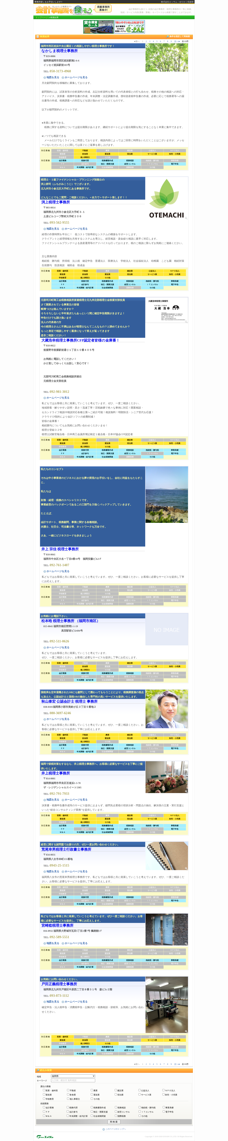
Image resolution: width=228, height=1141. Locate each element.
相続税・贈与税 (148, 1107)
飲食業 (73, 1095)
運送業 (96, 1095)
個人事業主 (75, 1099)
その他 (96, 1099)
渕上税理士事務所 (55, 202)
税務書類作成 (99, 1107)
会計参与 (73, 1112)
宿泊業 (120, 1095)
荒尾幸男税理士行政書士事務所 (66, 849)
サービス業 (146, 1095)
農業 (95, 1090)
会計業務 (50, 1107)
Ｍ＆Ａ (49, 1116)
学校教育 (50, 1099)
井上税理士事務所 (55, 773)
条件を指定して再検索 (178, 36)
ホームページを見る (75, 77)
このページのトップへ (114, 1129)
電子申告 (169, 1112)
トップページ (42, 17)
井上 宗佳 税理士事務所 (60, 549)
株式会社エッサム (169, 2)
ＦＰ (48, 1112)
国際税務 (122, 1116)
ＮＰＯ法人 (170, 1090)
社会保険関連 (99, 1116)
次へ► (177, 41)
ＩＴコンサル (147, 1112)
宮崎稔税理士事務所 (57, 925)
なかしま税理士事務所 (59, 51)
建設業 (120, 1090)
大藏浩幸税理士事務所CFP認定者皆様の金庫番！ (80, 340)
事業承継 (169, 1107)
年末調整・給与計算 (78, 1116)
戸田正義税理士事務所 (59, 984)
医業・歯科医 (52, 1090)
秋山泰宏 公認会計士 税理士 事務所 (69, 701)
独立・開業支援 (100, 1112)
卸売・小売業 (171, 1095)
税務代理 (73, 1107)
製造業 (49, 1095)
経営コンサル (124, 1112)
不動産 (73, 1090)
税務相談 (122, 1107)
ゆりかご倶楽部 (186, 2)
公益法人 (145, 1090)
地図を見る (51, 77)
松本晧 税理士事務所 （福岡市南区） (70, 621)
